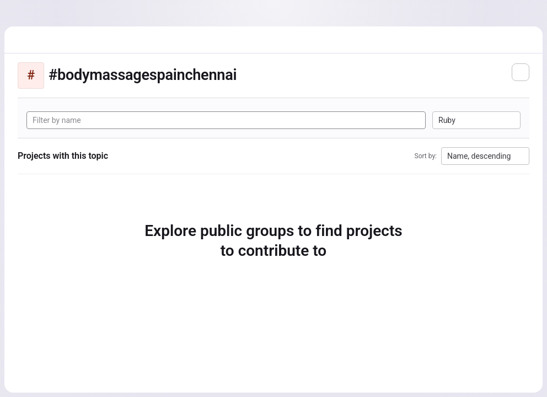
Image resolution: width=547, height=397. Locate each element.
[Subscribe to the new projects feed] (520, 72)
